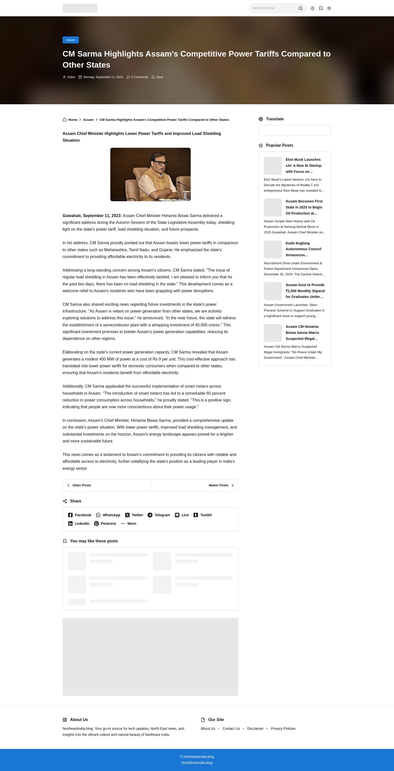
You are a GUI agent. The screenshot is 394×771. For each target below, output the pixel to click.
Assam (70, 40)
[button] (329, 8)
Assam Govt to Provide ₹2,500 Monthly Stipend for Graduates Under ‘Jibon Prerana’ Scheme (305, 291)
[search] (300, 8)
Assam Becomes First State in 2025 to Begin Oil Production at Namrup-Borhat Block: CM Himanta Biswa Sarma (304, 207)
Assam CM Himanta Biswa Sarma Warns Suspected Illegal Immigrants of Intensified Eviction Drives (302, 333)
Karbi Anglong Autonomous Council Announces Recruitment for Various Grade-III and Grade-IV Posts (306, 249)
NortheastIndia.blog (198, 757)
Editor (71, 77)
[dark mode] (312, 8)
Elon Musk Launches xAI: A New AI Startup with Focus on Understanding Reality (304, 166)
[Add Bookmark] (157, 77)
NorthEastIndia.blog (197, 763)
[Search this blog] (273, 8)
